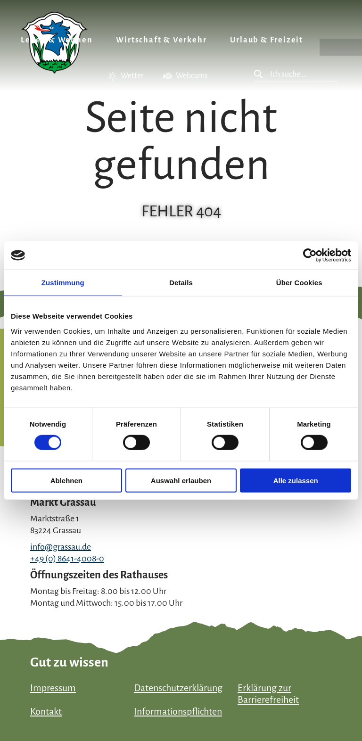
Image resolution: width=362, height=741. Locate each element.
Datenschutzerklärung (178, 688)
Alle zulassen (295, 480)
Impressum (53, 688)
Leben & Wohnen (56, 40)
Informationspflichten (178, 711)
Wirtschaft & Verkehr (161, 40)
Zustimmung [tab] (62, 283)
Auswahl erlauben (181, 480)
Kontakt (46, 711)
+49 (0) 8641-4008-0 (67, 558)
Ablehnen (66, 480)
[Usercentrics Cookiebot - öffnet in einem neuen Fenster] (310, 255)
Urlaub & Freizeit (266, 40)
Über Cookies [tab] (299, 283)
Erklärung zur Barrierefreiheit (268, 694)
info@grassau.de (60, 547)
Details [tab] (181, 283)
